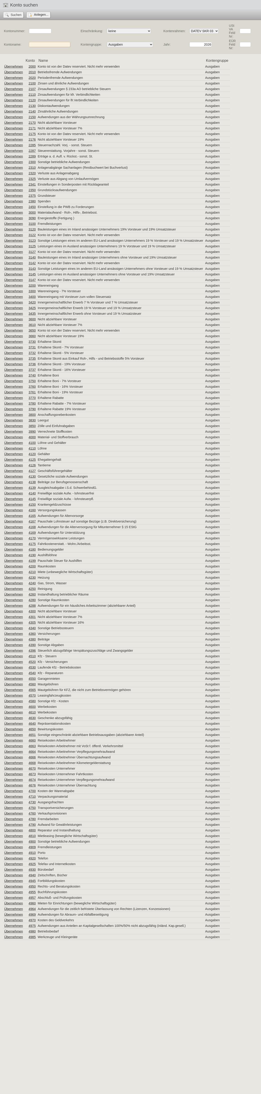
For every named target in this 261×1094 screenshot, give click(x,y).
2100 (32, 83)
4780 (32, 819)
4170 (32, 538)
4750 (32, 808)
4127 (32, 471)
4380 (32, 639)
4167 (32, 521)
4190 (32, 555)
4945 (32, 881)
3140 (32, 257)
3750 (32, 381)
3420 (32, 302)
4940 (32, 875)
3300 (32, 291)
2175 (32, 134)
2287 (32, 151)
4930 (32, 869)
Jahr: (167, 44)
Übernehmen (13, 66)
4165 (32, 516)
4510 (32, 656)
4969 (32, 914)
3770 (32, 398)
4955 (32, 892)
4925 (32, 864)
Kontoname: (12, 44)
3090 (32, 218)
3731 (32, 347)
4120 (32, 454)
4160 (32, 510)
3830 (32, 420)
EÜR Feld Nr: (232, 44)
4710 (32, 796)
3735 (32, 358)
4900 (32, 841)
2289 (32, 156)
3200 (32, 285)
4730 (32, 802)
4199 (32, 561)
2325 (32, 179)
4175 (32, 544)
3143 (32, 268)
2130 (32, 106)
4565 (32, 690)
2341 (32, 184)
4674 (32, 780)
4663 (32, 746)
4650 (32, 729)
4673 (32, 774)
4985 (32, 937)
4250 (32, 589)
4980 (32, 931)
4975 (32, 926)
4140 (32, 493)
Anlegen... (41, 14)
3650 (32, 330)
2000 (32, 66)
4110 (32, 448)
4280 (32, 600)
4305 (32, 622)
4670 (32, 768)
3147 (32, 280)
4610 (32, 712)
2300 (32, 162)
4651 (32, 735)
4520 (32, 662)
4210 (32, 572)
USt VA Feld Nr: (232, 31)
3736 (32, 364)
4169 (32, 532)
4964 (32, 909)
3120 (32, 229)
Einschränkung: (92, 31)
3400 (32, 297)
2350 (32, 190)
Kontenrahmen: (174, 31)
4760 (32, 813)
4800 (32, 830)
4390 (32, 645)
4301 (32, 617)
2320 (32, 173)
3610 (32, 325)
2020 (32, 78)
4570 (32, 695)
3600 (32, 319)
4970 (32, 920)
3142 (32, 263)
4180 (32, 549)
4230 (32, 577)
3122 (32, 235)
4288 (32, 605)
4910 (32, 853)
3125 (32, 246)
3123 (32, 240)
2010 (32, 72)
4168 (32, 527)
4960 (32, 903)
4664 (32, 751)
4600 (32, 707)
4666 (32, 757)
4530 (32, 667)
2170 (32, 122)
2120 (32, 100)
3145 (32, 274)
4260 (32, 594)
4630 (32, 718)
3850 (32, 426)
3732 (32, 353)
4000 (32, 437)
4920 (32, 858)
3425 (32, 308)
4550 (32, 678)
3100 (32, 224)
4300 (32, 611)
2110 (32, 94)
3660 (32, 336)
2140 (32, 111)
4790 (32, 824)
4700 (32, 791)
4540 (32, 673)
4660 (32, 740)
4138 (32, 482)
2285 (32, 145)
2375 (32, 195)
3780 (32, 403)
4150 (32, 504)
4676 (32, 785)
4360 (32, 634)
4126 (32, 465)
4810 (32, 836)
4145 (32, 499)
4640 (32, 723)
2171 (32, 128)
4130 (32, 476)
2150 (32, 117)
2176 (32, 139)
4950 (32, 886)
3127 (32, 252)
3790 (32, 409)
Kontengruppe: (91, 44)
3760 (32, 386)
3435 (32, 313)
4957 (32, 897)
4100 (32, 443)
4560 (32, 684)
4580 (32, 701)
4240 (32, 583)
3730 (32, 341)
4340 (32, 628)
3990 (32, 431)
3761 (32, 392)
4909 (32, 847)
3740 (32, 375)
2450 (32, 207)
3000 (32, 212)
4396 (32, 650)
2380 (32, 201)
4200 (32, 566)
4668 (32, 763)
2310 (32, 167)
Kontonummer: (14, 31)
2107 (32, 89)
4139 (32, 487)
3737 (32, 370)
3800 (32, 414)
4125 (32, 459)
